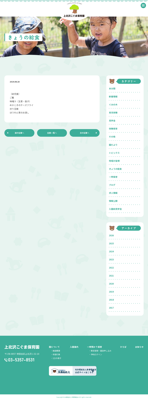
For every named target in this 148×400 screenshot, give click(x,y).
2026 (111, 235)
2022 (111, 267)
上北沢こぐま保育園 (21, 347)
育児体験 (113, 112)
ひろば (123, 346)
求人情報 (113, 192)
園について (54, 346)
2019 (111, 291)
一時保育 (113, 176)
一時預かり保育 (94, 346)
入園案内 (74, 346)
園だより (113, 144)
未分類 (112, 88)
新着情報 (113, 96)
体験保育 (113, 128)
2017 (111, 307)
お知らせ (139, 346)
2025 (111, 243)
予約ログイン (96, 354)
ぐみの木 (113, 104)
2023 (111, 259)
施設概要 (56, 350)
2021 (111, 275)
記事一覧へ (52, 133)
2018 (111, 299)
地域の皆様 (114, 160)
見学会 (112, 120)
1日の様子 (57, 358)
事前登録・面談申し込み (101, 350)
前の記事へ (19, 133)
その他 (112, 136)
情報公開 (113, 200)
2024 (111, 251)
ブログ (112, 184)
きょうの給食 (115, 168)
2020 (111, 283)
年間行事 (56, 354)
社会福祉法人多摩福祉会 (71, 397)
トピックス (114, 152)
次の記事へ (84, 133)
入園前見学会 (115, 208)
